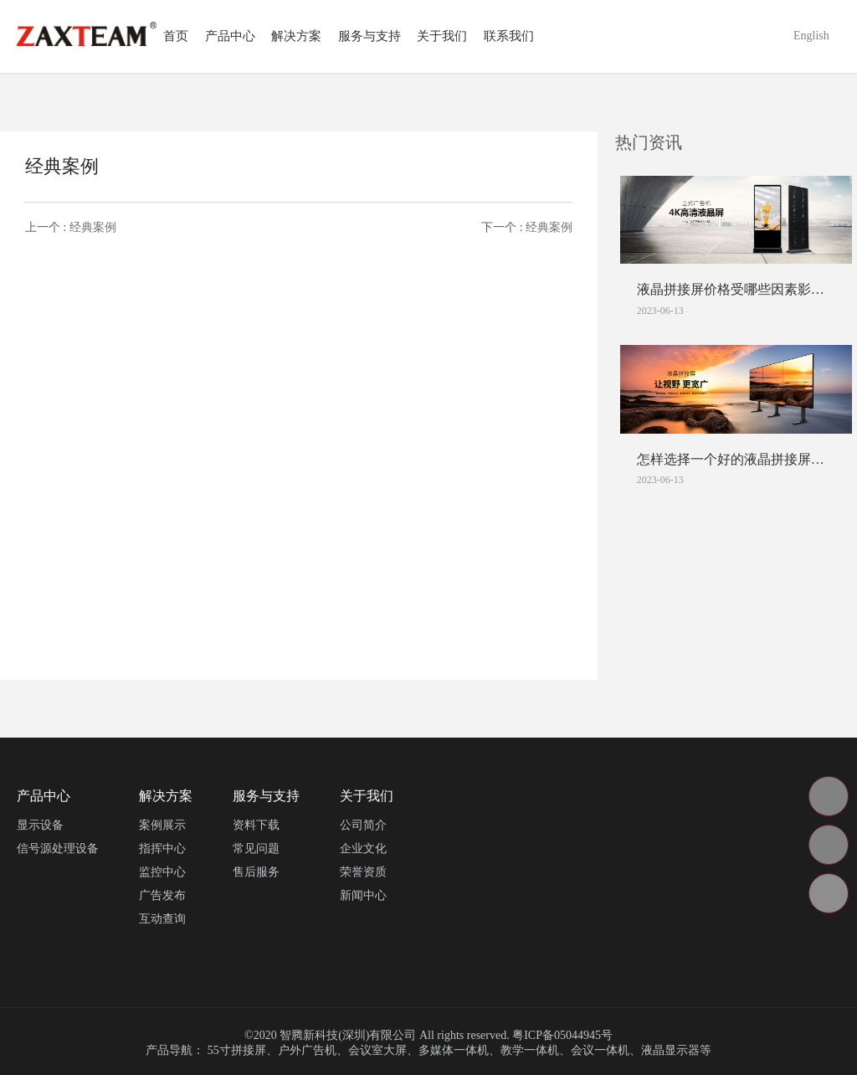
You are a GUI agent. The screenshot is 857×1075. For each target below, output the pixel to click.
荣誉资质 (363, 872)
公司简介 (363, 825)
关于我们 (442, 36)
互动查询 (162, 919)
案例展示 (162, 825)
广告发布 (162, 895)
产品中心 (230, 36)
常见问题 (256, 848)
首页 (175, 36)
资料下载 (256, 825)
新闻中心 (363, 895)
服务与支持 (369, 36)
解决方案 (296, 36)
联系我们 (509, 36)
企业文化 (363, 848)
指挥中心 (162, 848)
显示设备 (40, 825)
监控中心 (162, 872)
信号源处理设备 (58, 848)
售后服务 (256, 872)
